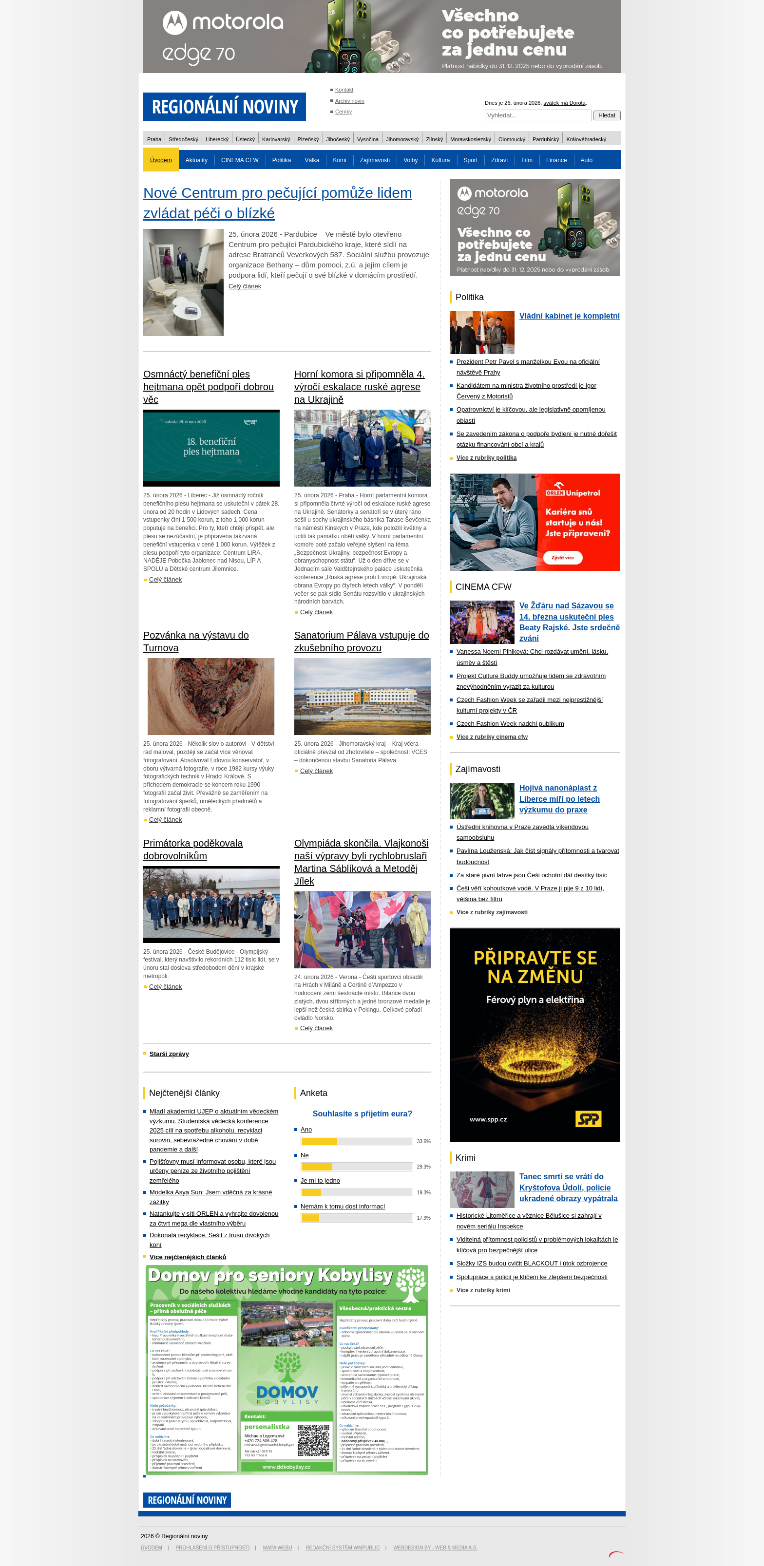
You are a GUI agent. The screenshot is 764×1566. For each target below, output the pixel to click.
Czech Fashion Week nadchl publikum (510, 723)
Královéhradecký (586, 139)
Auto (587, 160)
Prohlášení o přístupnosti (213, 1547)
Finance (556, 160)
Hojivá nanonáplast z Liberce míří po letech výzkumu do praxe (559, 799)
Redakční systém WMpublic (343, 1547)
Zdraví (499, 160)
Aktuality (197, 160)
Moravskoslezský (470, 139)
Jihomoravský (402, 139)
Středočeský (183, 139)
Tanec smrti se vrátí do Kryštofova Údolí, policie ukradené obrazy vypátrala (568, 1187)
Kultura (440, 160)
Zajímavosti (375, 160)
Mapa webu (277, 1547)
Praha (154, 139)
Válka (312, 160)
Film (527, 160)
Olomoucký (511, 139)
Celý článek (245, 286)
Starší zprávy (169, 1053)
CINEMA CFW (240, 160)
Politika (281, 160)
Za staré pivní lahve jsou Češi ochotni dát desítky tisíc (532, 875)
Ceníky (343, 111)
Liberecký (217, 139)
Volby (410, 160)
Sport (471, 160)
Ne (305, 1155)
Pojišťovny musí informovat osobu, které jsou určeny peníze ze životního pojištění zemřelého (213, 1171)
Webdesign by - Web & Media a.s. (435, 1547)
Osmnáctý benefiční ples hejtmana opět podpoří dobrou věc (208, 387)
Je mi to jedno (320, 1180)
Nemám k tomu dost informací (343, 1206)
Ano (306, 1129)
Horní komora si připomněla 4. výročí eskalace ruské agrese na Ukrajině (359, 387)
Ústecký (245, 139)
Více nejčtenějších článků (188, 1257)
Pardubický (546, 139)
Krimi (339, 160)
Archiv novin (349, 101)
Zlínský (434, 139)
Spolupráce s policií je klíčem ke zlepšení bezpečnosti (532, 1277)
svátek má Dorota (564, 103)
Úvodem (161, 160)
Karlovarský (276, 139)
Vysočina (368, 139)
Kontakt (344, 90)
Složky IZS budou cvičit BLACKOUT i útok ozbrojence (532, 1263)
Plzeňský (308, 139)
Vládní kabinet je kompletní (569, 316)
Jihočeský (338, 139)
